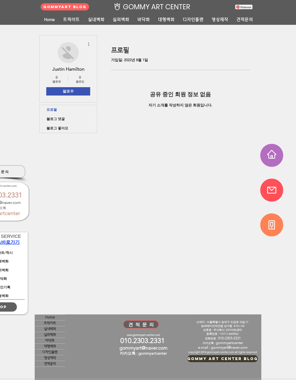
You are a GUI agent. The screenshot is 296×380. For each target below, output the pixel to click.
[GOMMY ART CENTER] (155, 7)
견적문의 (50, 363)
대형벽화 (50, 346)
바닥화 (49, 340)
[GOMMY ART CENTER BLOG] (222, 358)
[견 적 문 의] (141, 324)
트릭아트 (50, 323)
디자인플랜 (49, 352)
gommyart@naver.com (143, 348)
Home (50, 317)
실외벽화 (50, 334)
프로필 (51, 109)
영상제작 (50, 358)
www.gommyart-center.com (143, 335)
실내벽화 (50, 329)
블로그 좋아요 (57, 128)
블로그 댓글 (55, 119)
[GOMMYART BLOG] (65, 6)
